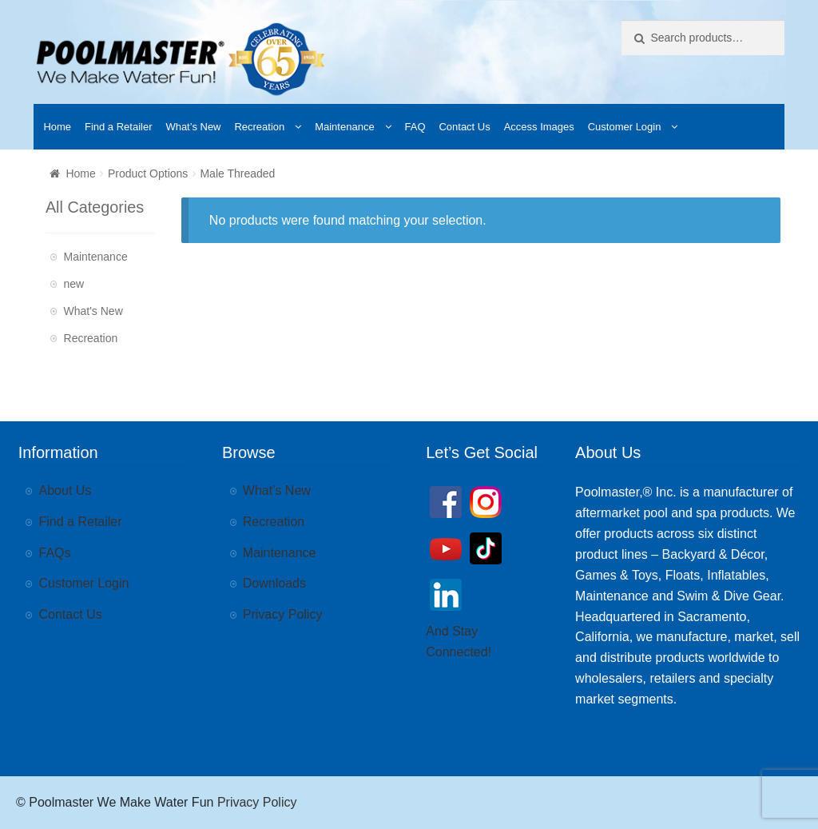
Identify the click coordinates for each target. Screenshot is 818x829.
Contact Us (464, 127)
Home (57, 127)
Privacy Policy (283, 614)
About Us (65, 490)
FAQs (55, 553)
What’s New (192, 127)
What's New (93, 311)
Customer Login (624, 127)
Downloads (274, 583)
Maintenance (344, 127)
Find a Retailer (119, 127)
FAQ (415, 127)
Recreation (259, 127)
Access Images (539, 127)
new (74, 283)
